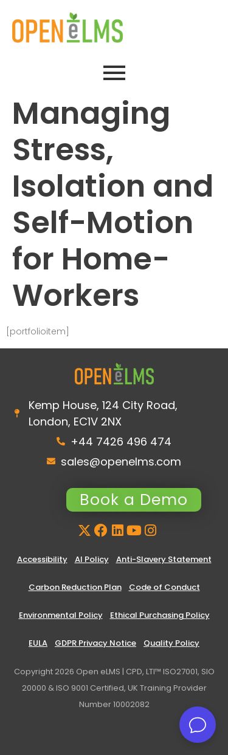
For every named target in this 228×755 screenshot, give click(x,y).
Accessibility (42, 559)
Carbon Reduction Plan (75, 587)
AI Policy (92, 559)
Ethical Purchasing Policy (160, 615)
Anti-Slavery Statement (164, 559)
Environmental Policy (61, 615)
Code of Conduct (164, 587)
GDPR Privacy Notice (95, 643)
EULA (38, 643)
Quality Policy (171, 643)
